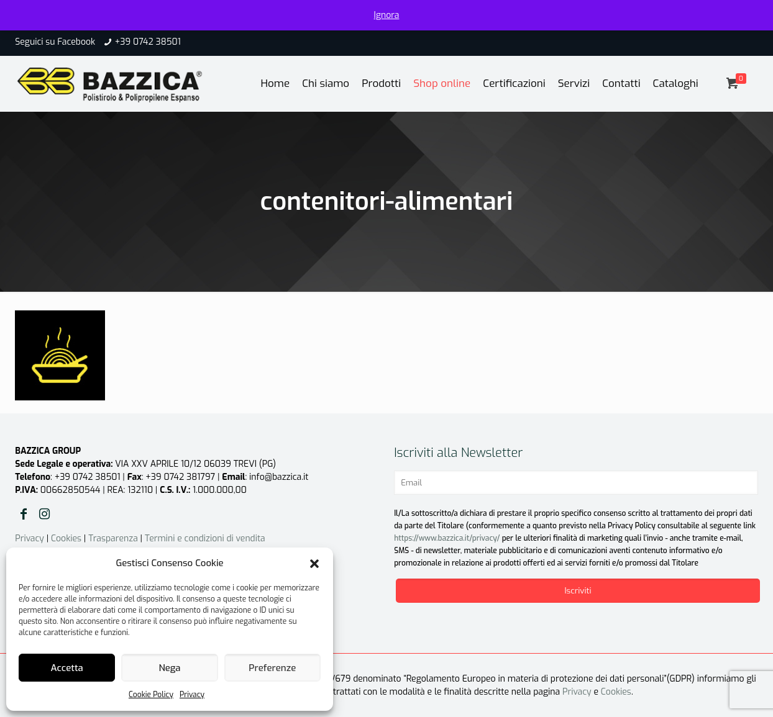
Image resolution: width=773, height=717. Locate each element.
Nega (169, 668)
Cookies (66, 538)
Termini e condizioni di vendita (205, 538)
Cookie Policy (151, 695)
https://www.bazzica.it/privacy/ (447, 538)
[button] (314, 563)
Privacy (192, 695)
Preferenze (272, 668)
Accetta (67, 668)
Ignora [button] (387, 15)
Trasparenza (113, 538)
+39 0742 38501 (148, 42)
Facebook (76, 42)
